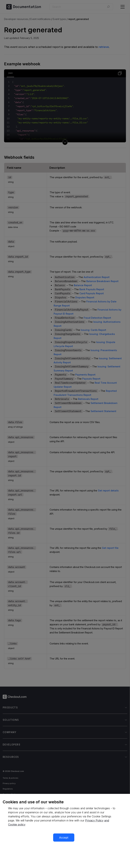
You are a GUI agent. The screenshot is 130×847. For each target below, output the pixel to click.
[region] (65, 820)
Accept (63, 837)
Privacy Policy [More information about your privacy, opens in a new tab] (94, 820)
